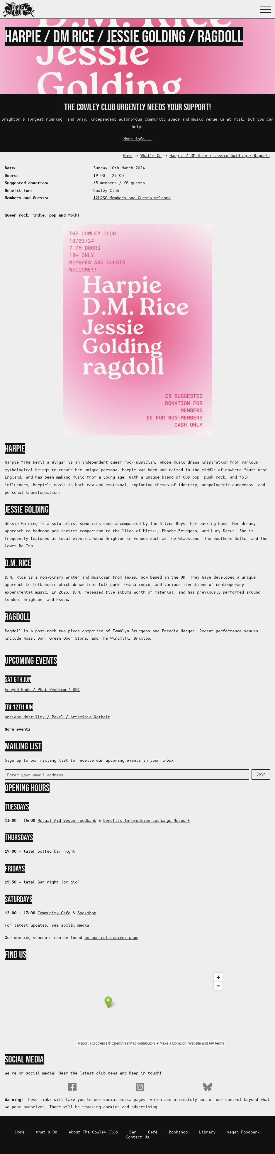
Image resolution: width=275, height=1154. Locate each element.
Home (128, 155)
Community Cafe (54, 913)
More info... (137, 139)
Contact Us (137, 1137)
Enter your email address (35, 775)
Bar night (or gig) (59, 882)
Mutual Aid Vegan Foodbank (67, 820)
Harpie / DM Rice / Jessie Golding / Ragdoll (219, 155)
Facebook (72, 1087)
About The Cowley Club (93, 1132)
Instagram (140, 1087)
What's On (151, 155)
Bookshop (86, 913)
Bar (132, 1132)
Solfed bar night (56, 851)
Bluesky (207, 1087)
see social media (70, 925)
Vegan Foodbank (243, 1132)
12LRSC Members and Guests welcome (132, 198)
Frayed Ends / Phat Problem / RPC (42, 689)
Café (152, 1132)
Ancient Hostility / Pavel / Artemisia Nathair (57, 717)
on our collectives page (111, 937)
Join (261, 774)
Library (207, 1132)
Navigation (265, 9)
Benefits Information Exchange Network (146, 820)
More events (17, 729)
